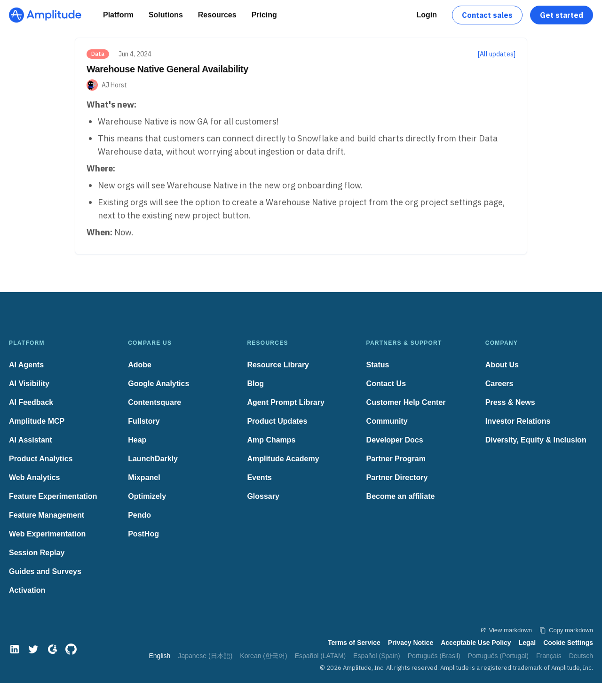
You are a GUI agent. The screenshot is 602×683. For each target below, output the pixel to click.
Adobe (139, 365)
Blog (255, 384)
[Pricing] (264, 15)
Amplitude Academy (283, 459)
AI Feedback (31, 402)
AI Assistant (30, 440)
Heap (137, 440)
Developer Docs (394, 440)
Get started (561, 15)
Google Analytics (158, 384)
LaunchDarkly (153, 459)
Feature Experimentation (53, 496)
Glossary (263, 496)
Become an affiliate (400, 496)
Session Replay (36, 553)
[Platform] (118, 15)
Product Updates (277, 421)
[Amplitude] (45, 15)
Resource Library (278, 365)
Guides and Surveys (45, 571)
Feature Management (46, 515)
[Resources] (217, 15)
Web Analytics (34, 477)
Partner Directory (397, 477)
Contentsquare (154, 402)
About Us (502, 365)
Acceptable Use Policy (476, 642)
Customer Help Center (406, 402)
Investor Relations (518, 421)
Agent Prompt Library (285, 402)
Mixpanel (144, 477)
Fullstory (144, 421)
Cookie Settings (568, 642)
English (159, 656)
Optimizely (147, 496)
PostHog (143, 534)
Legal (527, 642)
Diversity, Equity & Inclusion (535, 440)
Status (377, 365)
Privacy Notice (411, 642)
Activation (27, 590)
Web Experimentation (47, 534)
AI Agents (26, 365)
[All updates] (496, 54)
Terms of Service (354, 642)
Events (259, 477)
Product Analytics (40, 459)
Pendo (139, 515)
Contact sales (487, 15)
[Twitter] (33, 649)
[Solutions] (165, 15)
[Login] (426, 15)
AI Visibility (29, 384)
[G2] (52, 649)
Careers (499, 384)
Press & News (510, 402)
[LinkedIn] (14, 649)
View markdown (506, 630)
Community (387, 421)
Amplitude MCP (36, 421)
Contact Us (386, 384)
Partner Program (396, 459)
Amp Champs (271, 440)
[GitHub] (71, 649)
